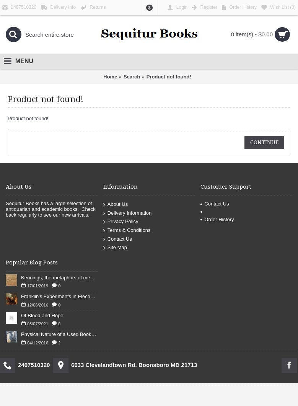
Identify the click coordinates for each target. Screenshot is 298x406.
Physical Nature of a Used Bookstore (59, 334)
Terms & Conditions (127, 230)
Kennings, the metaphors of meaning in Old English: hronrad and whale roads (59, 277)
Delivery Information (127, 213)
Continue (264, 142)
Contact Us (117, 239)
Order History (217, 219)
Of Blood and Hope (42, 315)
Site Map (115, 248)
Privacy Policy (120, 221)
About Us (115, 204)
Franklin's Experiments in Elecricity (59, 296)
